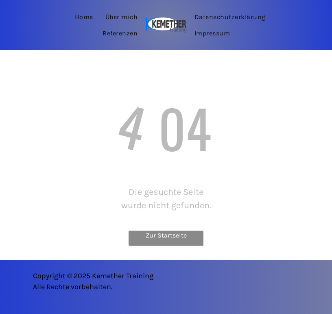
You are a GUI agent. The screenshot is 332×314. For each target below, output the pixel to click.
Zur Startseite (166, 235)
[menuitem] (84, 17)
